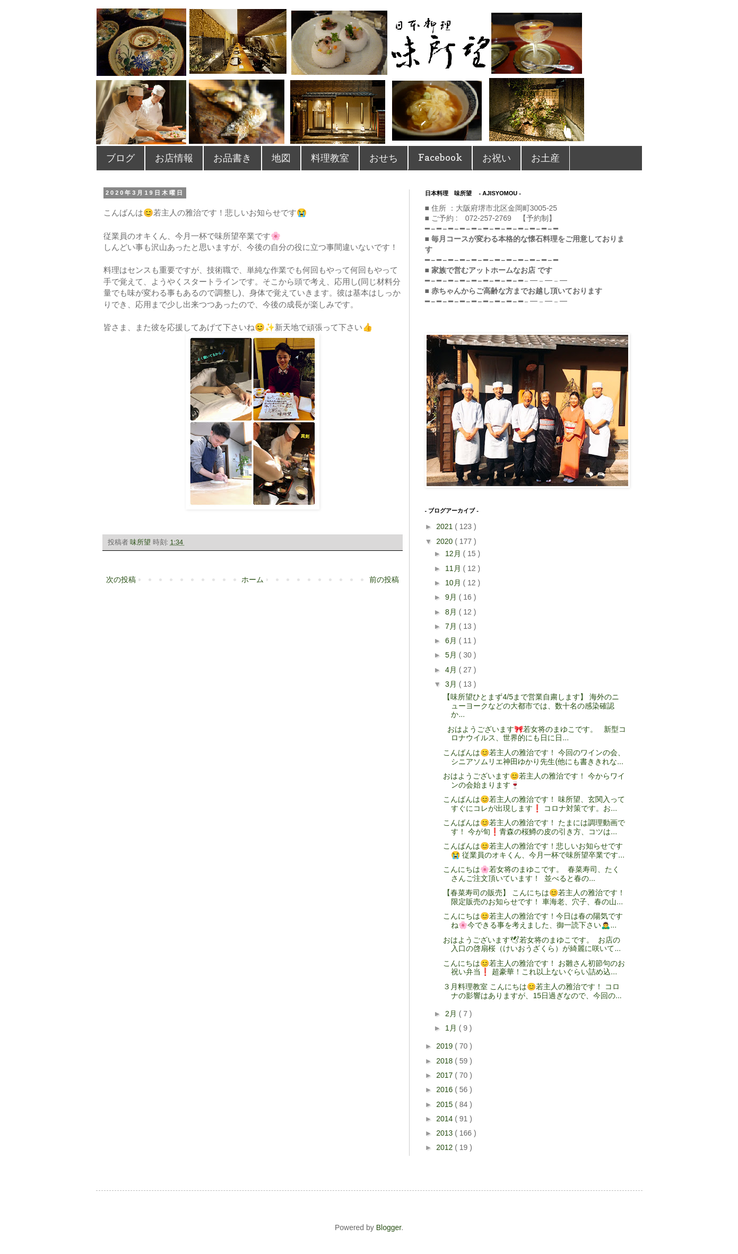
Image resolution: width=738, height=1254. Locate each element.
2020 (445, 541)
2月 (452, 1013)
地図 (281, 157)
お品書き (232, 157)
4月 (452, 669)
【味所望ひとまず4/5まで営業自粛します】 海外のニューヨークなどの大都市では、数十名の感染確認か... (531, 706)
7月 (452, 626)
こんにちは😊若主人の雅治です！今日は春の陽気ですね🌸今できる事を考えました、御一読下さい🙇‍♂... (533, 920)
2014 (445, 1118)
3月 (452, 684)
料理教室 (330, 157)
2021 (445, 526)
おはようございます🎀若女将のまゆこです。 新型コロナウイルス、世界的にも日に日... (534, 733)
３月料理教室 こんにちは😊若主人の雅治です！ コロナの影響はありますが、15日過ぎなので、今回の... (532, 991)
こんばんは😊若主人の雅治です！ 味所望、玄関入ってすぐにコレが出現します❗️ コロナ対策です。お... (534, 803)
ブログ (120, 157)
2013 (445, 1133)
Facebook (440, 157)
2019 (445, 1046)
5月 (452, 655)
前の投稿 (384, 579)
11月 (454, 568)
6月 (452, 640)
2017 (445, 1075)
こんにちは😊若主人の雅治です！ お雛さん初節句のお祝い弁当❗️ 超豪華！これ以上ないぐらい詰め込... (534, 967)
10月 (454, 582)
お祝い (496, 157)
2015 (445, 1104)
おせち (383, 157)
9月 (452, 597)
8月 (452, 612)
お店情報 (174, 157)
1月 (452, 1028)
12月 (454, 553)
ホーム (252, 579)
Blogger (388, 1227)
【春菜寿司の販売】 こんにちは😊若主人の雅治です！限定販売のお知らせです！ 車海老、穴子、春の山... (534, 897)
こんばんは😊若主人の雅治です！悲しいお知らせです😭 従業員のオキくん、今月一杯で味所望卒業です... (533, 850)
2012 (445, 1147)
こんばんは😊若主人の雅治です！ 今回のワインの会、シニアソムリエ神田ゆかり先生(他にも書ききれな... (534, 757)
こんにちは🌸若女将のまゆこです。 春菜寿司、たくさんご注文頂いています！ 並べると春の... (531, 874)
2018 (445, 1061)
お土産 (545, 157)
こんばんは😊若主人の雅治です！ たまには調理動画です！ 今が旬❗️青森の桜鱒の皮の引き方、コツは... (534, 827)
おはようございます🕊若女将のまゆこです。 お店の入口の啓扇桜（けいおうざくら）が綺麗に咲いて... (532, 944)
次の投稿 (121, 579)
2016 (445, 1089)
